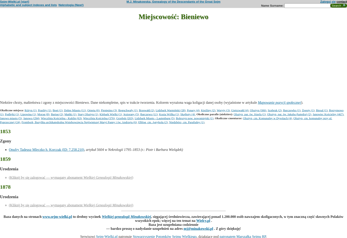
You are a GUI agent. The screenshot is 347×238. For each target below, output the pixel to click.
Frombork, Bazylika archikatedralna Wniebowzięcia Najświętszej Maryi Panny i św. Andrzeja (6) (79, 122)
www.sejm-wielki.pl (57, 217)
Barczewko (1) (292, 110)
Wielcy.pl (203, 221)
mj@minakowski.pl (198, 228)
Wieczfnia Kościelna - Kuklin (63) (61, 118)
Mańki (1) (70, 114)
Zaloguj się (328, 1)
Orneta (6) (93, 110)
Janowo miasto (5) (11, 118)
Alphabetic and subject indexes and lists (28, 5)
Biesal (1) (322, 110)
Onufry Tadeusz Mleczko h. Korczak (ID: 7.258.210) (46, 150)
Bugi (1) (58, 110)
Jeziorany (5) (131, 114)
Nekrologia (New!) (70, 5)
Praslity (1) (44, 110)
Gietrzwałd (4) (240, 110)
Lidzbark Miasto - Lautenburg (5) (154, 118)
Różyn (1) (31, 110)
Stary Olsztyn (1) (88, 114)
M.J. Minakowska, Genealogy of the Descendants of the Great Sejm (173, 1)
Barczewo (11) (149, 114)
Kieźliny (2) (208, 110)
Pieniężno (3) (109, 110)
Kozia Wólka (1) (169, 114)
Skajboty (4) (187, 114)
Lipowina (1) (28, 114)
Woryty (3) (223, 110)
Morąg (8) (43, 114)
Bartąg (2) (57, 114)
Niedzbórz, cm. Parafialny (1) (186, 122)
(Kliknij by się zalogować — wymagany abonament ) (71, 177)
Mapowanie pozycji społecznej (279, 102)
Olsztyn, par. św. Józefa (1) (250, 114)
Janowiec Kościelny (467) (328, 114)
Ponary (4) (193, 110)
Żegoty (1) (308, 110)
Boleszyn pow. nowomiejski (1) (194, 118)
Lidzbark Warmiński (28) (170, 110)
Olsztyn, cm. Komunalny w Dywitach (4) (267, 118)
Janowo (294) (31, 118)
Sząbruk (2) (275, 110)
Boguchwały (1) (127, 110)
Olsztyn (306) (258, 110)
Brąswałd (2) (146, 110)
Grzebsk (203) (124, 118)
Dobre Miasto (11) (75, 110)
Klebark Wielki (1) (111, 114)
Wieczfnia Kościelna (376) (99, 118)
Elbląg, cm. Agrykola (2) (153, 122)
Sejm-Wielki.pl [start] (14, 1)
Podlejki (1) (12, 114)
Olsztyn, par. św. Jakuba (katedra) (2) (289, 114)
